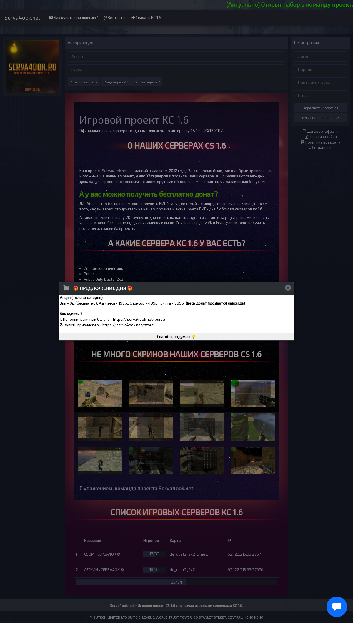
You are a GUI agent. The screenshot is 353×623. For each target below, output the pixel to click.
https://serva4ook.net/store (128, 325)
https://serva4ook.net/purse (139, 319)
